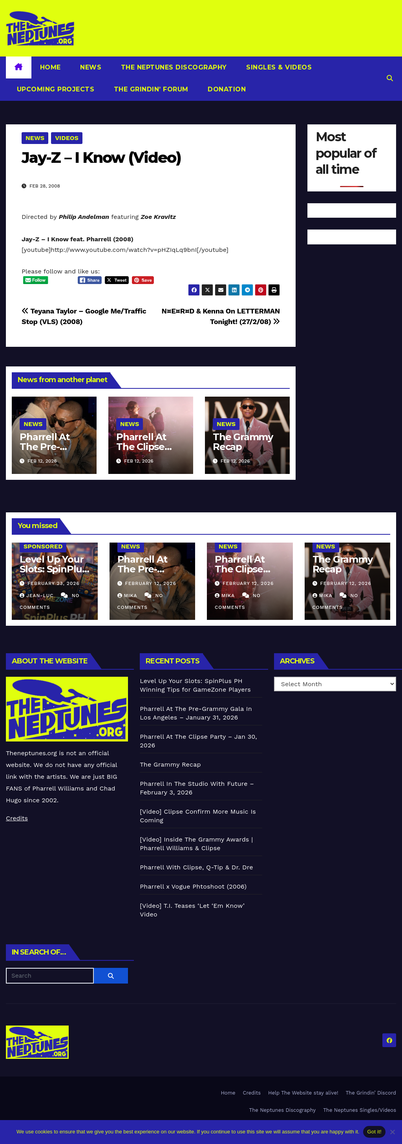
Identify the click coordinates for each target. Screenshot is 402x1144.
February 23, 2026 (53, 583)
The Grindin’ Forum (149, 89)
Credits (17, 818)
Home (50, 67)
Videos (67, 138)
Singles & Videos (278, 67)
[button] (390, 78)
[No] (392, 1132)
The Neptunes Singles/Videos (359, 1110)
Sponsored (43, 546)
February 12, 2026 (150, 583)
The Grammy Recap (243, 441)
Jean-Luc (37, 595)
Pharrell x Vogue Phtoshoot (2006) (193, 886)
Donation (226, 89)
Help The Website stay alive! (303, 1093)
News (90, 67)
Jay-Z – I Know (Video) (101, 157)
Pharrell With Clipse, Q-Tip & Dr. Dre (196, 867)
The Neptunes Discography (173, 67)
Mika (128, 595)
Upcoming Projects (54, 89)
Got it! (374, 1132)
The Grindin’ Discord (371, 1093)
